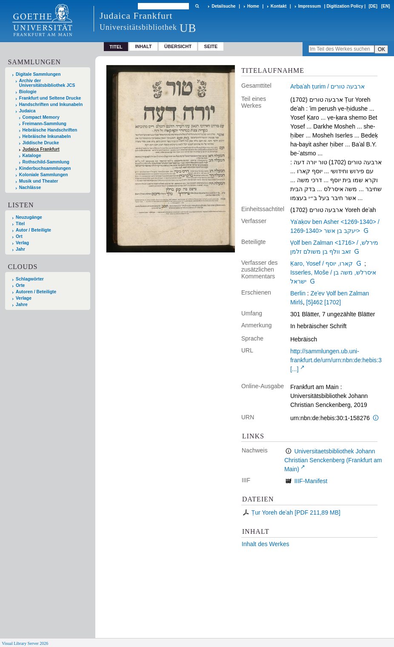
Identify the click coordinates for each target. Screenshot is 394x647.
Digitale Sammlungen (38, 74)
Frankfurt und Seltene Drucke (50, 98)
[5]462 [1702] (323, 302)
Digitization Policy (344, 6)
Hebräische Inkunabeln (47, 136)
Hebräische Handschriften (50, 130)
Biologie (28, 91)
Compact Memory (41, 117)
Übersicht (177, 46)
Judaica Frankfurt (41, 149)
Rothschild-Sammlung (46, 162)
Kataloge (32, 155)
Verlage (23, 298)
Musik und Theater (38, 181)
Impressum (309, 6)
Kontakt (278, 6)
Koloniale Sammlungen (43, 174)
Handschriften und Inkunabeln (51, 104)
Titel (20, 223)
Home (253, 6)
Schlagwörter (30, 279)
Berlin (297, 293)
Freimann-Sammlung (44, 123)
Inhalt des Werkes (265, 544)
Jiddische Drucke (41, 142)
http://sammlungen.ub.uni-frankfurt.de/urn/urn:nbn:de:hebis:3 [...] (336, 360)
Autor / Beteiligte (33, 230)
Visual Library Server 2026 (25, 643)
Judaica (27, 111)
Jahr (20, 249)
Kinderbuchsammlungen (45, 168)
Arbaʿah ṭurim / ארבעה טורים (327, 86)
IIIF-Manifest (311, 481)
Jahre (22, 304)
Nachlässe (30, 187)
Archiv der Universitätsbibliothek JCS (47, 83)
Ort (19, 236)
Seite (211, 46)
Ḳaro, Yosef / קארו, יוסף (321, 263)
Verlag (22, 242)
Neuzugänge (29, 217)
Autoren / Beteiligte (36, 291)
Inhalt (143, 46)
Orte (20, 285)
